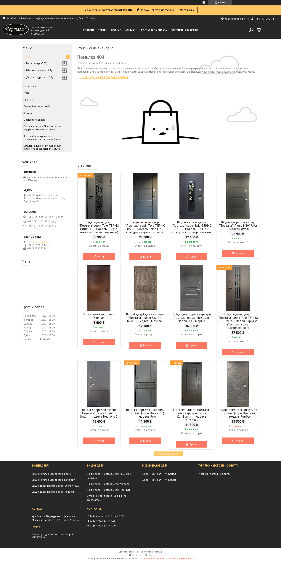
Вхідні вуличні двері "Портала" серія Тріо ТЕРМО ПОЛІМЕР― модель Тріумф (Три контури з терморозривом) (238, 321)
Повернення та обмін (184, 30)
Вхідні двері (33, 63)
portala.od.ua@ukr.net (39, 241)
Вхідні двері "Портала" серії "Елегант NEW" (56, 485)
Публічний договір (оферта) (213, 473)
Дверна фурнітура (37, 77)
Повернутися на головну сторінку (105, 77)
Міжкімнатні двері (36, 70)
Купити (101, 256)
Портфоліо (29, 86)
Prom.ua (158, 551)
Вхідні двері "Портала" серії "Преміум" (109, 489)
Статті (26, 93)
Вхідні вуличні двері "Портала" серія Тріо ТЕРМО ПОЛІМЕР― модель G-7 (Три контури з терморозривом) (99, 227)
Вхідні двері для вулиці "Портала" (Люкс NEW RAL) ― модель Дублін (238, 226)
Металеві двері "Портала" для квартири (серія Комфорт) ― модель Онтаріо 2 (191, 415)
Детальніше (187, 10)
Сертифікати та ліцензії (36, 106)
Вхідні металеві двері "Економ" (98, 316)
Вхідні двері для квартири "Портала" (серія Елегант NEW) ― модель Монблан (145, 318)
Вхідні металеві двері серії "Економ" (52, 473)
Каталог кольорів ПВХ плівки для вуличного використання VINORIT (42, 147)
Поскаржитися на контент (152, 558)
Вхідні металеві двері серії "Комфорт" (53, 479)
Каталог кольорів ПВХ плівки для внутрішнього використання (42, 128)
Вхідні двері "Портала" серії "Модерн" (108, 484)
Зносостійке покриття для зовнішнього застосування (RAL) (41, 137)
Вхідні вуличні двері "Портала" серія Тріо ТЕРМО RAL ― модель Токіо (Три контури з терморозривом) (145, 227)
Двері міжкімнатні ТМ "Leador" (159, 479)
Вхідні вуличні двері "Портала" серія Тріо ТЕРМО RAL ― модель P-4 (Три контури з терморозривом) (191, 227)
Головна (88, 30)
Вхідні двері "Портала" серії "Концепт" (53, 491)
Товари (102, 30)
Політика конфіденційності (181, 558)
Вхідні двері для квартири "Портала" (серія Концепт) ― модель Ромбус (238, 413)
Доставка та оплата (154, 30)
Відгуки (27, 113)
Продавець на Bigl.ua (140, 555)
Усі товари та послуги (167, 454)
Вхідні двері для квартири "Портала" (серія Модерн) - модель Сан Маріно (191, 318)
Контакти (131, 30)
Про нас (116, 30)
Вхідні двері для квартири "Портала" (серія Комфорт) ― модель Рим (145, 413)
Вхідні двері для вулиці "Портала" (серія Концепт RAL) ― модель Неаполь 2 (99, 413)
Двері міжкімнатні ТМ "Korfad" (159, 473)
